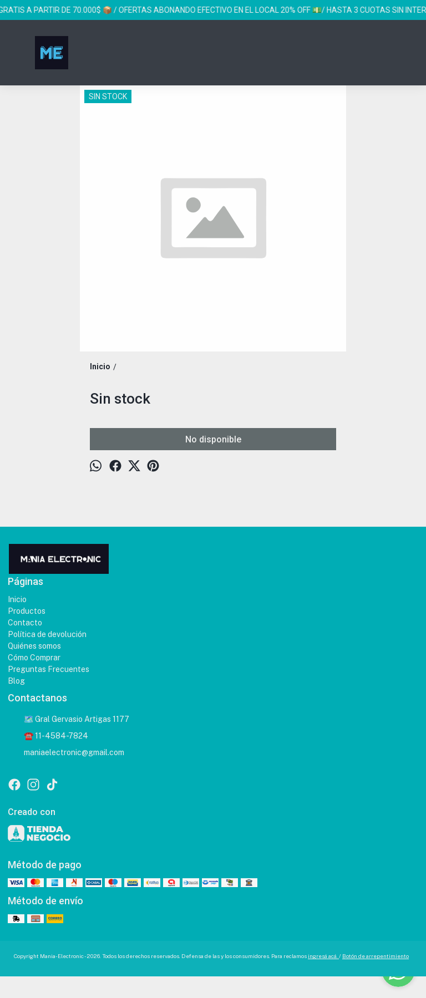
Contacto (25, 622)
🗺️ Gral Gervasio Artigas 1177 (68, 719)
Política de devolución (47, 634)
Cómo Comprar (34, 657)
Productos (26, 611)
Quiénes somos (34, 645)
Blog (16, 680)
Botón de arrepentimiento (375, 956)
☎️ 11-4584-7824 (48, 736)
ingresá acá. (323, 956)
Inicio (17, 599)
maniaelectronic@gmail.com (66, 753)
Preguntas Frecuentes (48, 669)
